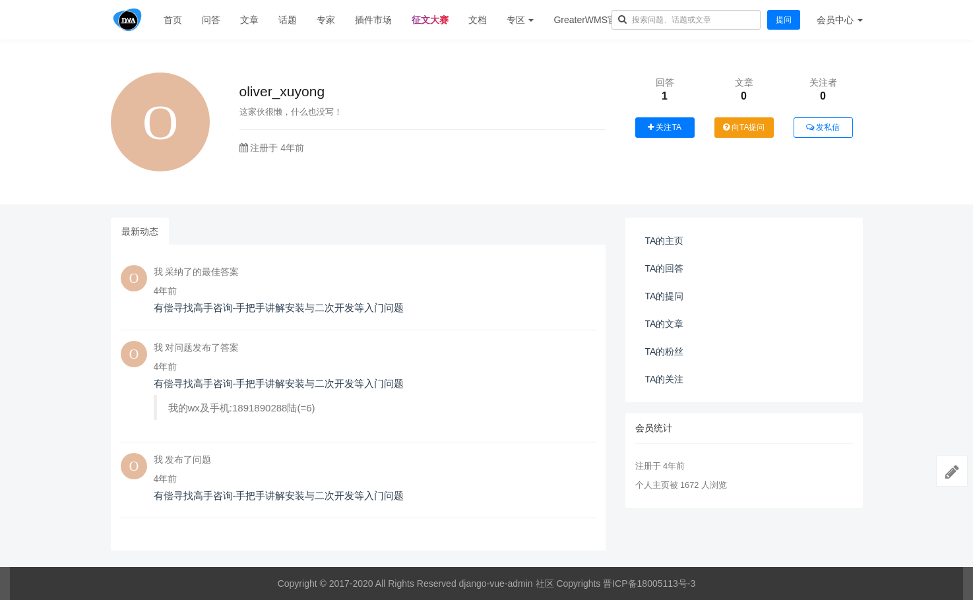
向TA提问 (744, 127)
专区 (520, 20)
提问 (784, 19)
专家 (326, 20)
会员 (840, 20)
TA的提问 (664, 296)
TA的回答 (664, 268)
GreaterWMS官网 (589, 20)
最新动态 (139, 231)
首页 (173, 20)
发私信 (823, 127)
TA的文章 (664, 323)
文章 (249, 20)
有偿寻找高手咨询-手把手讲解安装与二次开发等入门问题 (279, 307)
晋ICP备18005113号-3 (649, 583)
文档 (477, 20)
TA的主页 (664, 240)
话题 (287, 20)
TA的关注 (664, 379)
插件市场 (373, 20)
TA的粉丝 (664, 351)
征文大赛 (430, 20)
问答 (211, 20)
